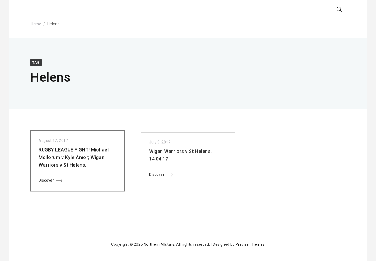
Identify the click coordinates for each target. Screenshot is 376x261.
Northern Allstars (159, 244)
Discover (46, 181)
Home (36, 24)
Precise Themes (250, 244)
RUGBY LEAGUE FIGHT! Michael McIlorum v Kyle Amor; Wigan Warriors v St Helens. (74, 158)
